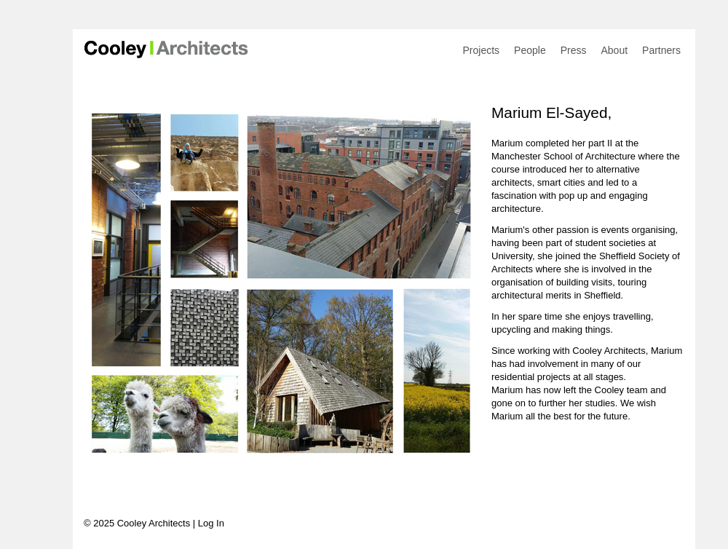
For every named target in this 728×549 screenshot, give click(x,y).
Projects (481, 50)
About (614, 50)
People (530, 50)
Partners (661, 50)
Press (574, 50)
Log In (211, 523)
